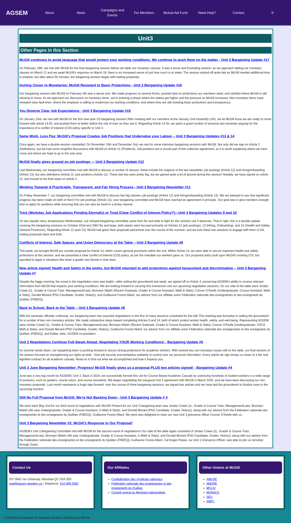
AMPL (210, 501)
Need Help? (207, 13)
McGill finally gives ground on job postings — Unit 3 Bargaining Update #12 (81, 162)
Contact (238, 13)
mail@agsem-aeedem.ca (25, 483)
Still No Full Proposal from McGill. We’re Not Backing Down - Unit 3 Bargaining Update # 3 (93, 397)
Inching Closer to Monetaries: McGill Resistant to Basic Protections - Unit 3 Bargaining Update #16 (100, 85)
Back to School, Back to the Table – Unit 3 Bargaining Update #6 (72, 308)
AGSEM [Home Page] (17, 12)
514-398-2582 (69, 483)
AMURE (211, 483)
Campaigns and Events (112, 12)
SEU (209, 497)
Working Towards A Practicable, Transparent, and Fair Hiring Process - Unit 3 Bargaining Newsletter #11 (105, 187)
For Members (144, 13)
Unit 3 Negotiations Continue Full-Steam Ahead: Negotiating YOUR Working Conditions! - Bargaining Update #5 (111, 342)
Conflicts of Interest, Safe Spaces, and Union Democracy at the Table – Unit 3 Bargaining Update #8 (101, 242)
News (81, 13)
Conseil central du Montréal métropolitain (138, 492)
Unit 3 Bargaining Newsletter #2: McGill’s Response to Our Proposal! (76, 423)
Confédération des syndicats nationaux (137, 479)
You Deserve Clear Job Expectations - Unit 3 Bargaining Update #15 (75, 111)
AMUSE (211, 479)
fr (273, 13)
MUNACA (212, 492)
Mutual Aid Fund (175, 13)
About (49, 13)
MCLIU (211, 488)
